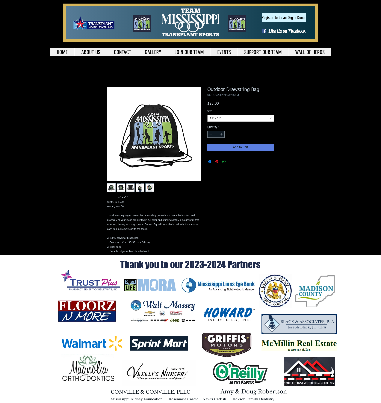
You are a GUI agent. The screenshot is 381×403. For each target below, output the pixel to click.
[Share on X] (231, 161)
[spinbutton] (216, 134)
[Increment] (221, 134)
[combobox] (240, 118)
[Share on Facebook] (210, 161)
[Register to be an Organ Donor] (284, 17)
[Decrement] (210, 134)
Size (209, 111)
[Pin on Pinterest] (217, 161)
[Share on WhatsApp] (224, 161)
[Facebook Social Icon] (264, 31)
